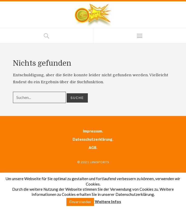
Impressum (92, 131)
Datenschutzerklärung (92, 139)
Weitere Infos (108, 201)
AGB (92, 147)
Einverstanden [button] (80, 202)
